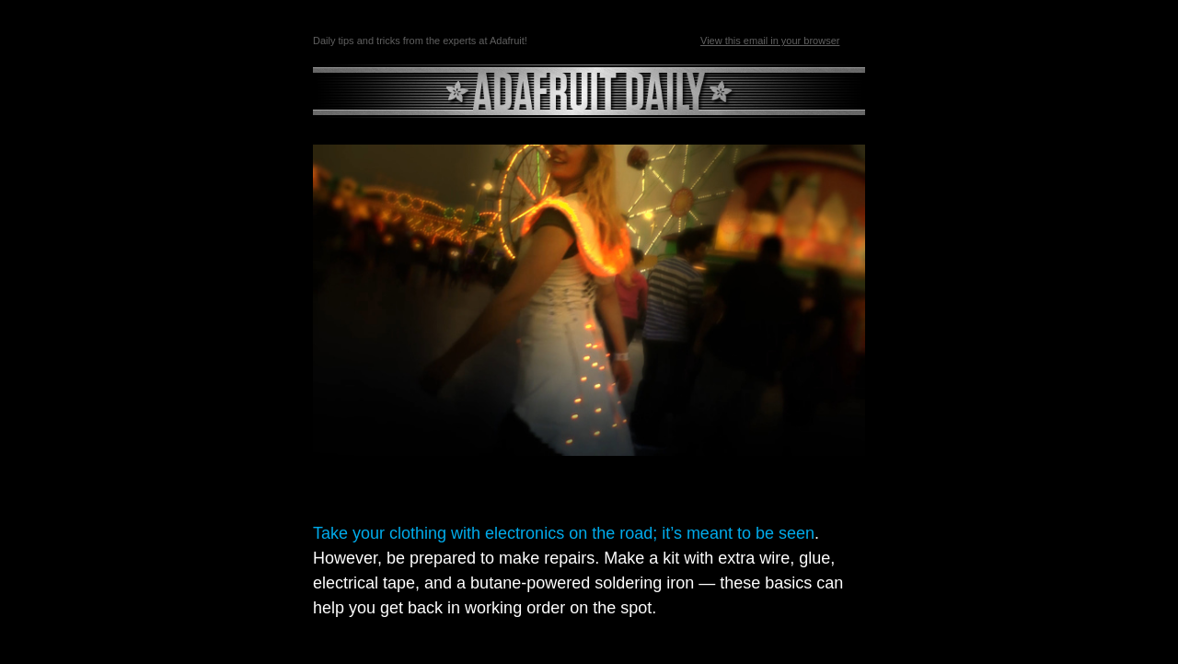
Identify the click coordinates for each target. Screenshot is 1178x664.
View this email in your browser (769, 40)
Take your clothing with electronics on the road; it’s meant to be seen (563, 533)
